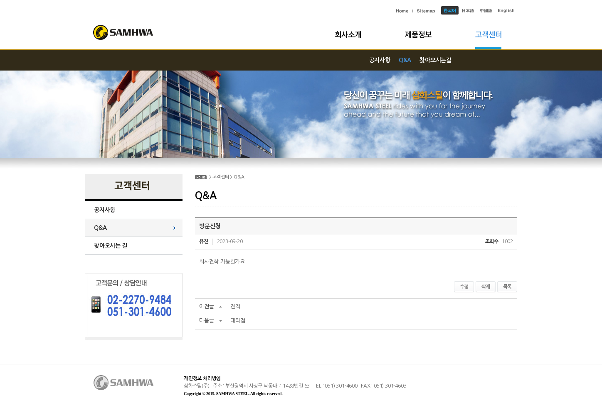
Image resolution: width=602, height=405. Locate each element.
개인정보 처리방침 (202, 378)
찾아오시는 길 (111, 246)
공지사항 (379, 60)
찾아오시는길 (435, 60)
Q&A (405, 60)
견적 (235, 306)
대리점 (237, 320)
